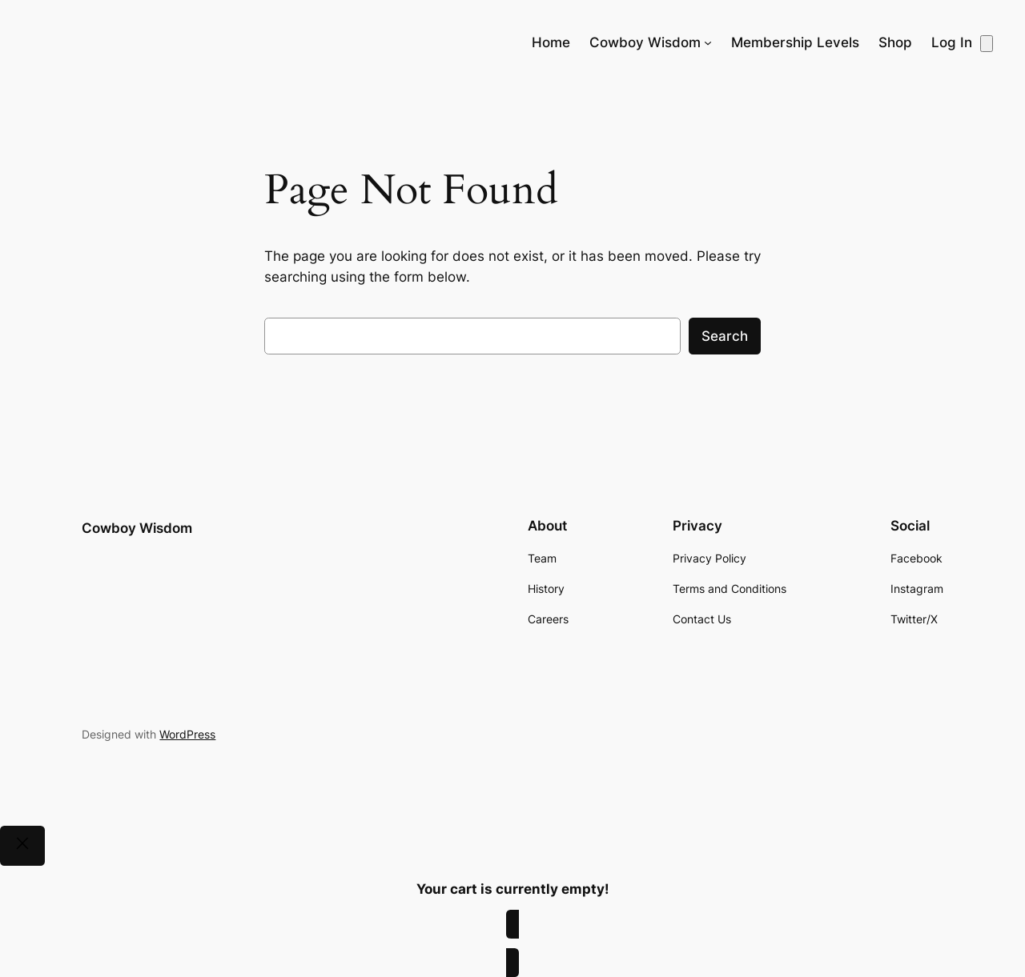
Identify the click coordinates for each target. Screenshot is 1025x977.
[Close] (22, 846)
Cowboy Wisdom (137, 528)
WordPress (187, 734)
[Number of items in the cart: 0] (986, 43)
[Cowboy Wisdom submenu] (708, 42)
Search (724, 336)
